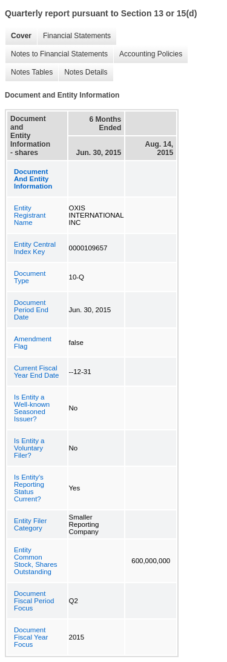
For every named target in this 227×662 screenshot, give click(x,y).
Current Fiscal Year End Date (36, 371)
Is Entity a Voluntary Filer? (29, 448)
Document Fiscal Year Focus (31, 637)
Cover (18, 36)
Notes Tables (29, 72)
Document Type (29, 277)
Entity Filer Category (30, 524)
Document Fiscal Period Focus (34, 601)
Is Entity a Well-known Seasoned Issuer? (32, 408)
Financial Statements (74, 36)
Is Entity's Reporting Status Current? (29, 488)
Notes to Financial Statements (56, 54)
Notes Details (82, 72)
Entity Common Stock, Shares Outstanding (36, 560)
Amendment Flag (32, 342)
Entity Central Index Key (35, 248)
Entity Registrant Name (29, 215)
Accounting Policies (147, 54)
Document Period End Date (31, 310)
